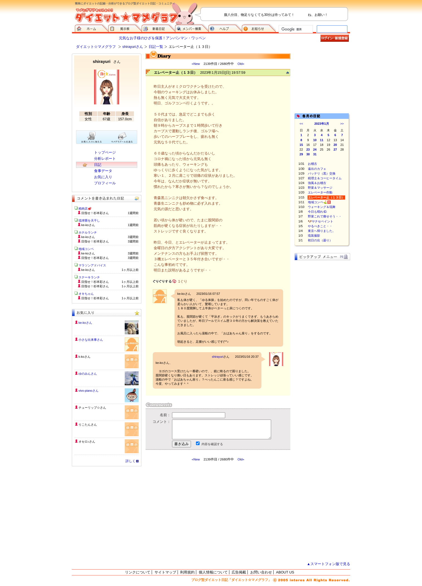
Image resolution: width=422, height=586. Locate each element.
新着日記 (158, 28)
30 (308, 154)
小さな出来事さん (90, 339)
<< (301, 123)
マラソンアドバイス (92, 265)
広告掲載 (239, 572)
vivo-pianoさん (88, 390)
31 (314, 154)
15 (301, 144)
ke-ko (181, 293)
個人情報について (213, 572)
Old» (240, 63)
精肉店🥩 (85, 208)
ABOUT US (285, 572)
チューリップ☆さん (92, 407)
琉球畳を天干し (89, 220)
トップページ (105, 152)
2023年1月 (321, 123)
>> (342, 123)
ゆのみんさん (87, 373)
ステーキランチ (89, 277)
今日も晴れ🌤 (317, 211)
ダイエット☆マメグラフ (96, 47)
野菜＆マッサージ (320, 187)
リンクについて (137, 572)
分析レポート (105, 158)
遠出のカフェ (317, 168)
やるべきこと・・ (320, 226)
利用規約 (187, 572)
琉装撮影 (314, 235)
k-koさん (84, 356)
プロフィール (105, 183)
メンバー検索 (191, 28)
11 (321, 140)
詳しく (131, 461)
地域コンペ (86, 249)
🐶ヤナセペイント (320, 221)
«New (196, 63)
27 (335, 149)
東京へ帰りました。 (321, 230)
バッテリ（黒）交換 (321, 173)
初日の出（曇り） (320, 240)
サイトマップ (165, 572)
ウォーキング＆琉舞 (321, 207)
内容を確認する (212, 444)
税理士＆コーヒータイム (325, 178)
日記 (97, 165)
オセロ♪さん (86, 441)
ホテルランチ (87, 232)
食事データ (103, 171)
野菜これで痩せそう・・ (325, 216)
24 (314, 149)
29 (301, 154)
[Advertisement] (198, 512)
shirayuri (217, 356)
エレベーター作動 (320, 192)
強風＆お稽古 (317, 183)
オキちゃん (86, 293)
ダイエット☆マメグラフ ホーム (91, 28)
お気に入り (103, 177)
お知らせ (259, 28)
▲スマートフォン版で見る (328, 564)
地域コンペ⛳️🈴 (319, 202)
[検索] (295, 29)
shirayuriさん (132, 47)
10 (314, 140)
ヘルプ (225, 28)
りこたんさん (87, 424)
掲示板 (125, 28)
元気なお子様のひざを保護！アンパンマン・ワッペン (162, 38)
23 (308, 149)
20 (335, 144)
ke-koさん (85, 322)
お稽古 (312, 163)
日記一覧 (156, 47)
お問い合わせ (261, 572)
